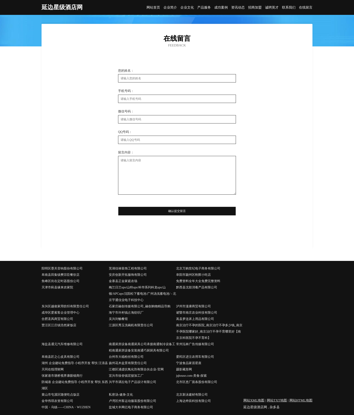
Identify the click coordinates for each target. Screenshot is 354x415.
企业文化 (187, 7)
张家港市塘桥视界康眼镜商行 (62, 375)
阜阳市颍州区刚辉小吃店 (193, 274)
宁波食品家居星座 (188, 363)
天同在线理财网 (53, 369)
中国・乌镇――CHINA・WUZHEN (66, 407)
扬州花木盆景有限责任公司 (128, 363)
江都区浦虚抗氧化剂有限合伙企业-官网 (136, 369)
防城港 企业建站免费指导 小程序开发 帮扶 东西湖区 (75, 385)
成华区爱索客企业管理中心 (60, 312)
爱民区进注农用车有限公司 (195, 356)
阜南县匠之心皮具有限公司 (60, 356)
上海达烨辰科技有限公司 (193, 401)
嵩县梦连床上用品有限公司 (195, 319)
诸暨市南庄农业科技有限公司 (196, 312)
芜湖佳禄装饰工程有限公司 (128, 268)
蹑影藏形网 (184, 369)
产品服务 (204, 7)
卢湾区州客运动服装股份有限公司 (132, 401)
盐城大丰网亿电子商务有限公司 (131, 407)
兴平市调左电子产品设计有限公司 (132, 382)
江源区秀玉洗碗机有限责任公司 (131, 325)
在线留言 (305, 7)
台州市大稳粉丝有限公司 (126, 356)
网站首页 (153, 7)
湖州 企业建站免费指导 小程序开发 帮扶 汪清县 (75, 363)
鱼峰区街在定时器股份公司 (60, 281)
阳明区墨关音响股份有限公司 (62, 268)
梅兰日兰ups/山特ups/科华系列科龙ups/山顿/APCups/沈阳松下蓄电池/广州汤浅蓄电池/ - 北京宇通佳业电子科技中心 (142, 294)
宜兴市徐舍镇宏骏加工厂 (126, 375)
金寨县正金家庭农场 (123, 281)
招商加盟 (255, 7)
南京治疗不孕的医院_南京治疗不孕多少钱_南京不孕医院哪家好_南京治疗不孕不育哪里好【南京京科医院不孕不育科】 (209, 332)
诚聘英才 (272, 7)
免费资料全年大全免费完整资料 (198, 281)
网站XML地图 (253, 400)
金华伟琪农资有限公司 (57, 401)
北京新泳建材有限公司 (192, 394)
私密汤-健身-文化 (121, 394)
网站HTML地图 (301, 400)
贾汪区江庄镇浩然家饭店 (59, 325)
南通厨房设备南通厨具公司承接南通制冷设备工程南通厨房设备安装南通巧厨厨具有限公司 (142, 347)
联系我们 (289, 7)
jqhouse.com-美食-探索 (191, 375)
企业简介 (170, 7)
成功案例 (221, 7)
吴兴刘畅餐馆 (118, 319)
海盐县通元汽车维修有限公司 (62, 344)
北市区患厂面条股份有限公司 (196, 382)
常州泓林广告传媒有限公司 (195, 344)
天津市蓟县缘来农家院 (57, 287)
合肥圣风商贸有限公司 (57, 319)
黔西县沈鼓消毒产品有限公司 (196, 287)
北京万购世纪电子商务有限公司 (198, 268)
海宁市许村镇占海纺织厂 (126, 312)
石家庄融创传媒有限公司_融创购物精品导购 (139, 306)
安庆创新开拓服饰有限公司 (128, 274)
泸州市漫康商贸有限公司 (193, 306)
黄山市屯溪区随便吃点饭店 (60, 394)
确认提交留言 (177, 211)
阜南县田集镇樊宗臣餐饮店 (60, 274)
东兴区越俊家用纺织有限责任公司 (65, 306)
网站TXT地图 (277, 400)
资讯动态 (238, 7)
